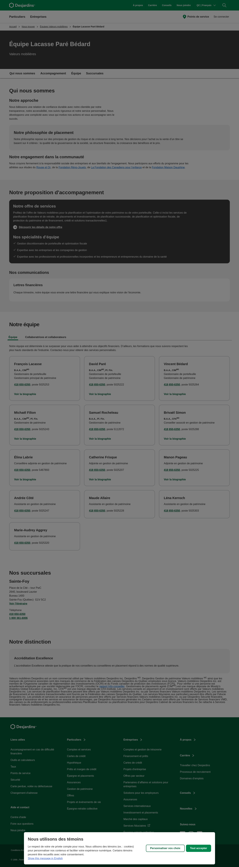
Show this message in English (45, 858)
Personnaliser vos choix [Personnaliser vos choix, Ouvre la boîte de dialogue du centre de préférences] (165, 848)
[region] (119, 848)
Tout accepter (198, 848)
